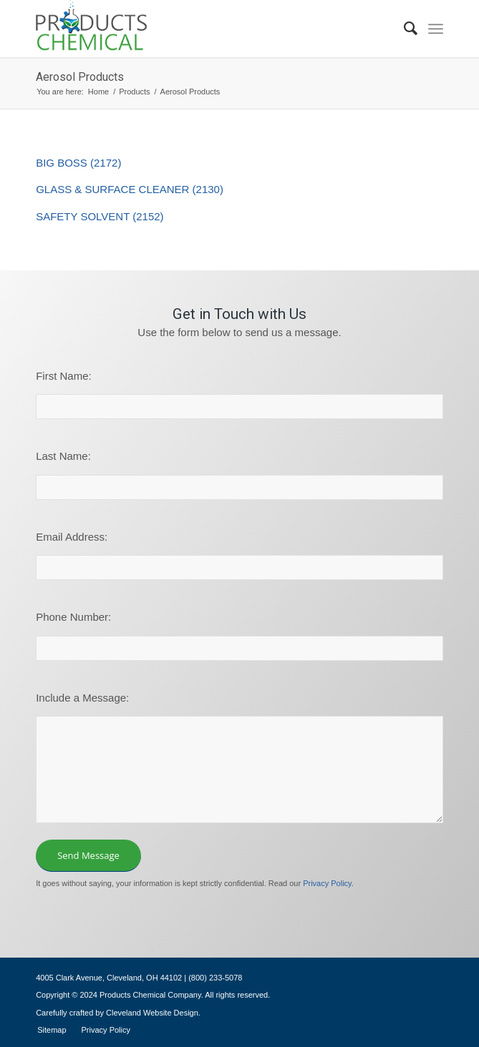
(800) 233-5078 (215, 977)
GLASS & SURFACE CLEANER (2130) (129, 189)
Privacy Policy (327, 883)
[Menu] (435, 28)
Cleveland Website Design (152, 1012)
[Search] (404, 28)
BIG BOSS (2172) (78, 163)
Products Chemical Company (150, 995)
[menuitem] (404, 28)
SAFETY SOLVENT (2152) (99, 216)
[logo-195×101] (199, 28)
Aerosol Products (80, 77)
